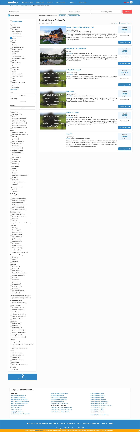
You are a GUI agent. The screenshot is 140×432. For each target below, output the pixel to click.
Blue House (70, 91)
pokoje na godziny (17, 214)
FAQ (58, 423)
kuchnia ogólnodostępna (19, 175)
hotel (12, 43)
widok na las (16, 357)
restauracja (14, 87)
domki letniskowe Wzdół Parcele (99, 401)
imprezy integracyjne (18, 307)
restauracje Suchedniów (57, 401)
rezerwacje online (16, 21)
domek (13, 38)
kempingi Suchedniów (17, 412)
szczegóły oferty (125, 42)
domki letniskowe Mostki (97, 393)
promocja (12, 105)
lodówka (14, 180)
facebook (31, 423)
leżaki (14, 177)
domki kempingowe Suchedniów (20, 401)
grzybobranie (16, 237)
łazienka (14, 159)
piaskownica (16, 282)
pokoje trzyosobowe (18, 125)
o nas (78, 423)
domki (14, 116)
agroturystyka (15, 27)
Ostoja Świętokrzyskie (74, 70)
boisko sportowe (17, 234)
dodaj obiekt (96, 423)
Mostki (68, 138)
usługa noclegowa (16, 76)
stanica (13, 71)
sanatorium (14, 67)
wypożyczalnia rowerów (19, 252)
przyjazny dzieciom (17, 291)
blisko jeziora (16, 323)
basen (14, 228)
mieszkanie (14, 51)
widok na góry (16, 353)
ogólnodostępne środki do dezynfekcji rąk (21, 345)
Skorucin (68, 32)
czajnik (14, 168)
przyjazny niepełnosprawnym (20, 298)
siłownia (14, 261)
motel (13, 54)
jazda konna (15, 239)
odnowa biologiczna (17, 56)
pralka (14, 189)
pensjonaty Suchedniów (57, 395)
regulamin (52, 423)
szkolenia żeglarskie (18, 337)
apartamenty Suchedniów (18, 397)
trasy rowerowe (16, 248)
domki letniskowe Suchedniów (19, 403)
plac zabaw (15, 284)
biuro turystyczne (16, 31)
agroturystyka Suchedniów (18, 395)
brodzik (14, 268)
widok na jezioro (17, 355)
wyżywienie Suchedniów (17, 405)
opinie (130, 23)
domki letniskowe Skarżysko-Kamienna (101, 405)
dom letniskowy (15, 34)
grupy (14, 369)
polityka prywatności (68, 423)
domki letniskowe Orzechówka (99, 403)
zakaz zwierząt (16, 148)
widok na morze (16, 359)
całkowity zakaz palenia (19, 134)
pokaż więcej (14, 89)
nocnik (14, 277)
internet (14, 137)
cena (11, 92)
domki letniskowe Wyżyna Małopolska (61, 409)
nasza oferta (86, 423)
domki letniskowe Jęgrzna (98, 408)
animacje (15, 266)
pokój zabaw (16, 286)
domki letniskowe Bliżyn (97, 410)
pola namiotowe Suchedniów (59, 399)
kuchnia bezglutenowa (18, 200)
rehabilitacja (15, 145)
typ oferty (13, 25)
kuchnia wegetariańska (18, 205)
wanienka (15, 293)
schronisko (14, 69)
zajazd (13, 80)
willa (12, 78)
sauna (14, 259)
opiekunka (15, 280)
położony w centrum (18, 332)
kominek (14, 173)
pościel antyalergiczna (18, 302)
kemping (13, 45)
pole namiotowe (15, 65)
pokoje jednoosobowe (18, 123)
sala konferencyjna (17, 310)
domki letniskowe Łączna (98, 395)
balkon (14, 155)
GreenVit (69, 134)
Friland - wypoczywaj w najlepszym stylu (80, 27)
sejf (13, 221)
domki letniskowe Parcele (98, 412)
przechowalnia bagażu (18, 216)
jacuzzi (14, 257)
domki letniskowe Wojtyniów (98, 399)
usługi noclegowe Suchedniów (59, 403)
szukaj (127, 11)
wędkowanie (16, 250)
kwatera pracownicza (17, 47)
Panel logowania (107, 423)
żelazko (14, 164)
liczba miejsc (14, 98)
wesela (14, 312)
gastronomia (14, 85)
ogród (14, 184)
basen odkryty (16, 232)
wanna (14, 191)
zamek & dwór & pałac (17, 83)
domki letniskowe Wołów (97, 397)
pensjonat (14, 60)
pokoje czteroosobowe (18, 118)
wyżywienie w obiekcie (18, 209)
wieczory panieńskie (18, 316)
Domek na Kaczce (72, 112)
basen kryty (15, 230)
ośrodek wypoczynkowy (18, 58)
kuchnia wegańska (17, 203)
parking (14, 139)
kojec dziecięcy (16, 271)
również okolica (13, 15)
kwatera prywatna (16, 49)
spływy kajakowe (17, 245)
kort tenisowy (16, 241)
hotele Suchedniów (16, 409)
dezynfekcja (15, 342)
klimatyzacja (16, 157)
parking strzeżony (17, 141)
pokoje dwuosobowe (18, 121)
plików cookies (39, 430)
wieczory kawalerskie (18, 314)
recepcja (14, 218)
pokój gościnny (15, 63)
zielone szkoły (16, 318)
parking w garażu (17, 143)
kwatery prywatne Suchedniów (59, 393)
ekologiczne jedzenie (18, 198)
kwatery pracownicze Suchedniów (20, 414)
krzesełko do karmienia (18, 273)
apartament (14, 29)
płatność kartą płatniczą (19, 364)
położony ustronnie (17, 330)
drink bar (14, 196)
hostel (13, 40)
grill (13, 171)
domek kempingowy (17, 36)
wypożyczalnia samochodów (20, 223)
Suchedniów (69, 53)
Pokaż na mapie (23, 377)
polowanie (15, 243)
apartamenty (16, 114)
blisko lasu (15, 325)
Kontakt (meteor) (42, 423)
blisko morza (16, 328)
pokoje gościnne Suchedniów (59, 397)
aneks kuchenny (16, 153)
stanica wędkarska (16, 74)
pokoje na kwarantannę (18, 348)
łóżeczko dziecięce (17, 275)
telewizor (15, 161)
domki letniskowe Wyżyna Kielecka (60, 412)
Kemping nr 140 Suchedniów (76, 48)
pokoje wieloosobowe (18, 127)
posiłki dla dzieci (17, 207)
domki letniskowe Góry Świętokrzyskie (61, 407)
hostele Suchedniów (16, 407)
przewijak (15, 288)
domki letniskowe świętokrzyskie (100, 415)
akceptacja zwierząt (18, 132)
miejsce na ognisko (17, 182)
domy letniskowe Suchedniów (19, 399)
